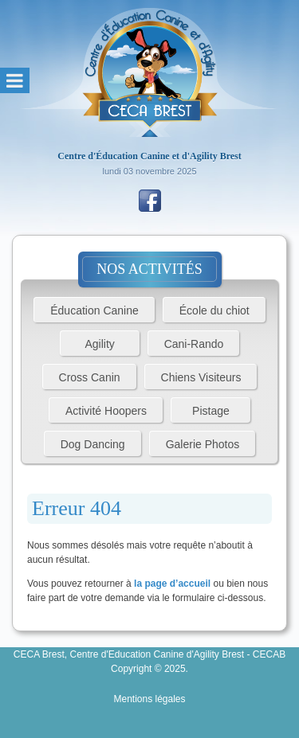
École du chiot (214, 310)
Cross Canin (89, 377)
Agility (99, 344)
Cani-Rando (194, 344)
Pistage (211, 410)
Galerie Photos (203, 444)
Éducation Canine (94, 310)
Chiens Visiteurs (201, 377)
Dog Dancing (93, 444)
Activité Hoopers (106, 410)
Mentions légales (149, 699)
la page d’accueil (172, 583)
